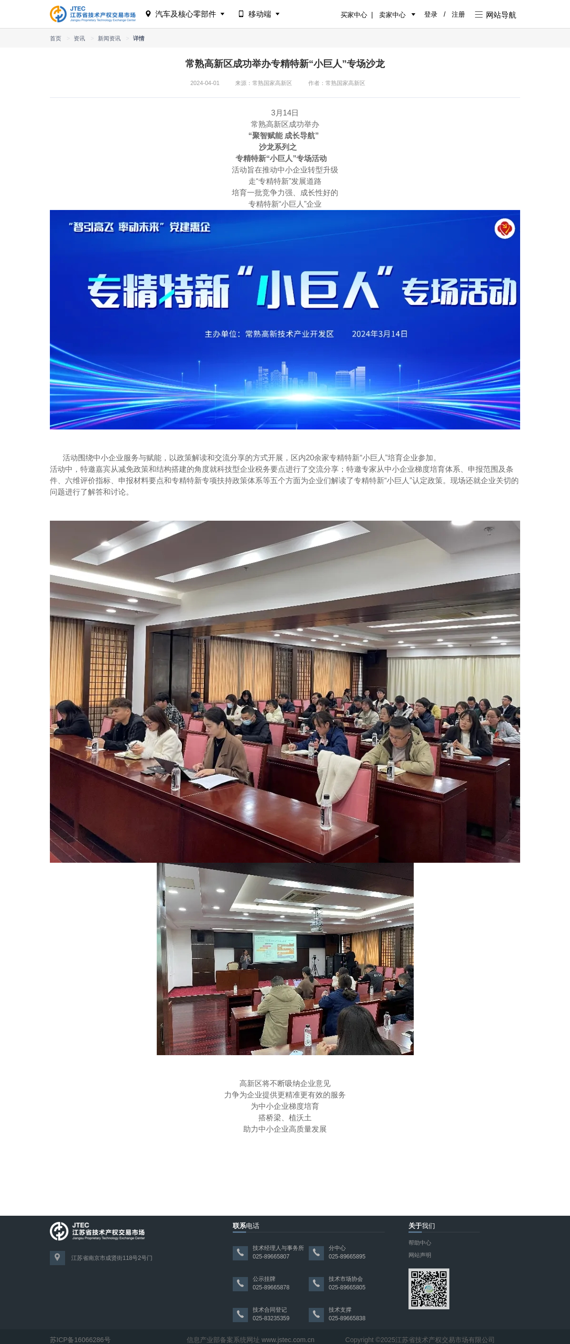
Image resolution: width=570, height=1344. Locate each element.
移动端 (260, 14)
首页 (55, 38)
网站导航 (495, 15)
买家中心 (354, 15)
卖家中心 (392, 15)
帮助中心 (419, 1242)
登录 (430, 14)
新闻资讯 (109, 38)
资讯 (79, 38)
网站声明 (419, 1255)
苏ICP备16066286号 (80, 1340)
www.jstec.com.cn (288, 1340)
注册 (458, 14)
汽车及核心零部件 (185, 14)
